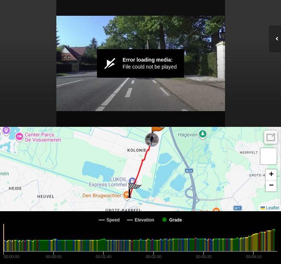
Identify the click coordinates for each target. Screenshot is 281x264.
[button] (157, 132)
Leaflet (270, 207)
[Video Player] (140, 63)
